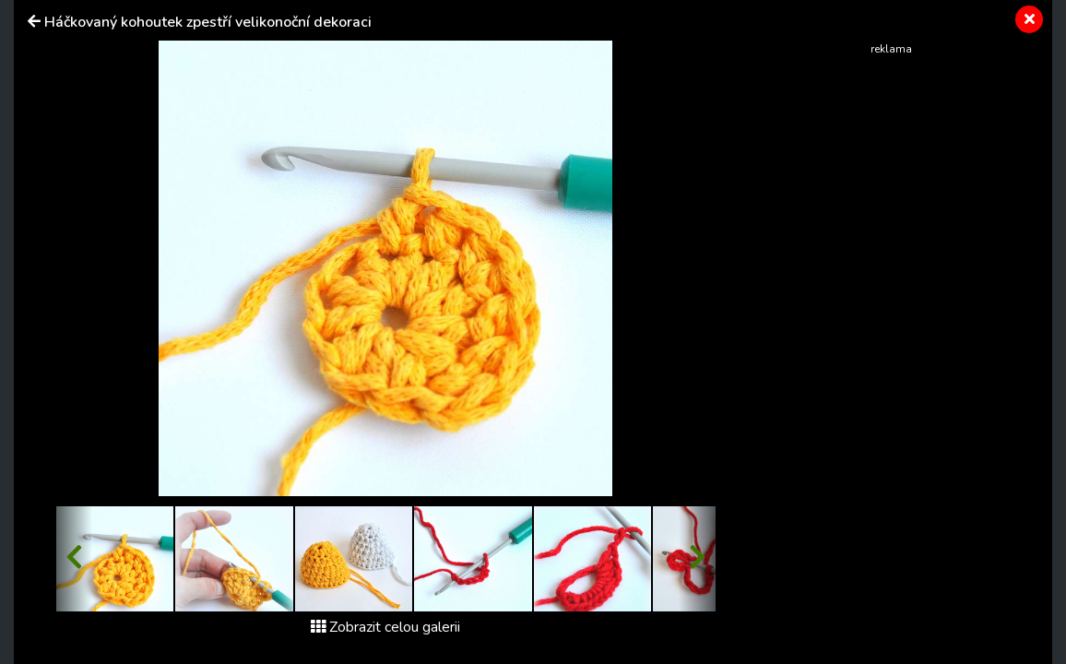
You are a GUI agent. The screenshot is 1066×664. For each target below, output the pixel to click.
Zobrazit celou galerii (385, 627)
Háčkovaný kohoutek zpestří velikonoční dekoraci (208, 22)
